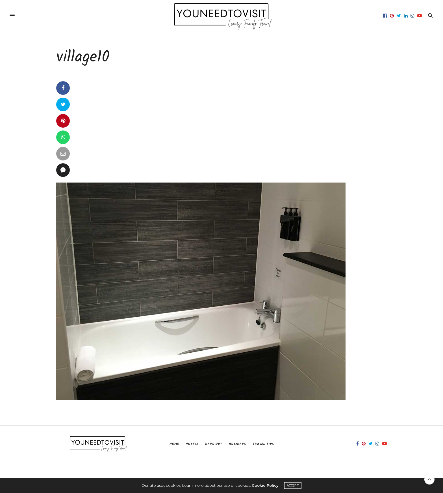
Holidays (237, 444)
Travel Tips (263, 444)
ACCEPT (293, 485)
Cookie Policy (265, 485)
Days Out (213, 444)
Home (174, 444)
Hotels (192, 444)
